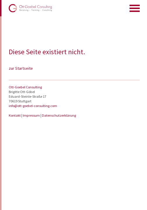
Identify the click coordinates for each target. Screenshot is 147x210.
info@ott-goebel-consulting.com (33, 106)
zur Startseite (21, 68)
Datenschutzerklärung (59, 115)
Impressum (31, 115)
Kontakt (15, 115)
